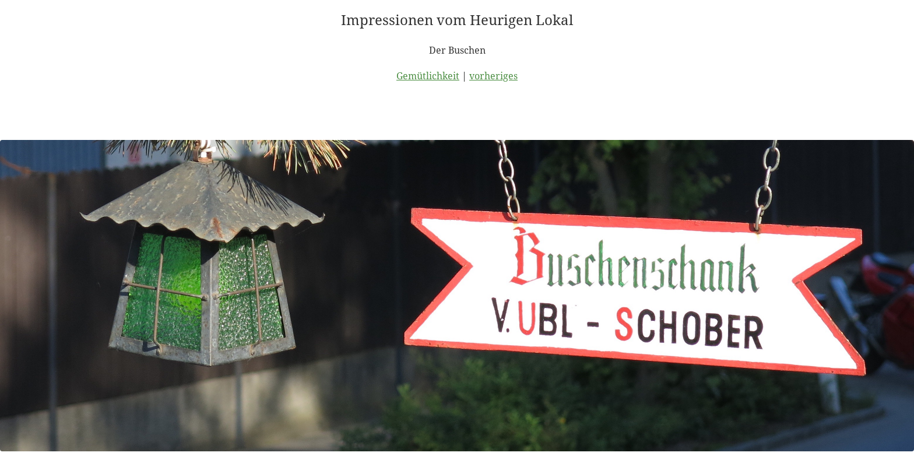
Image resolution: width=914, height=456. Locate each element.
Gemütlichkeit (427, 75)
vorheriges (493, 75)
